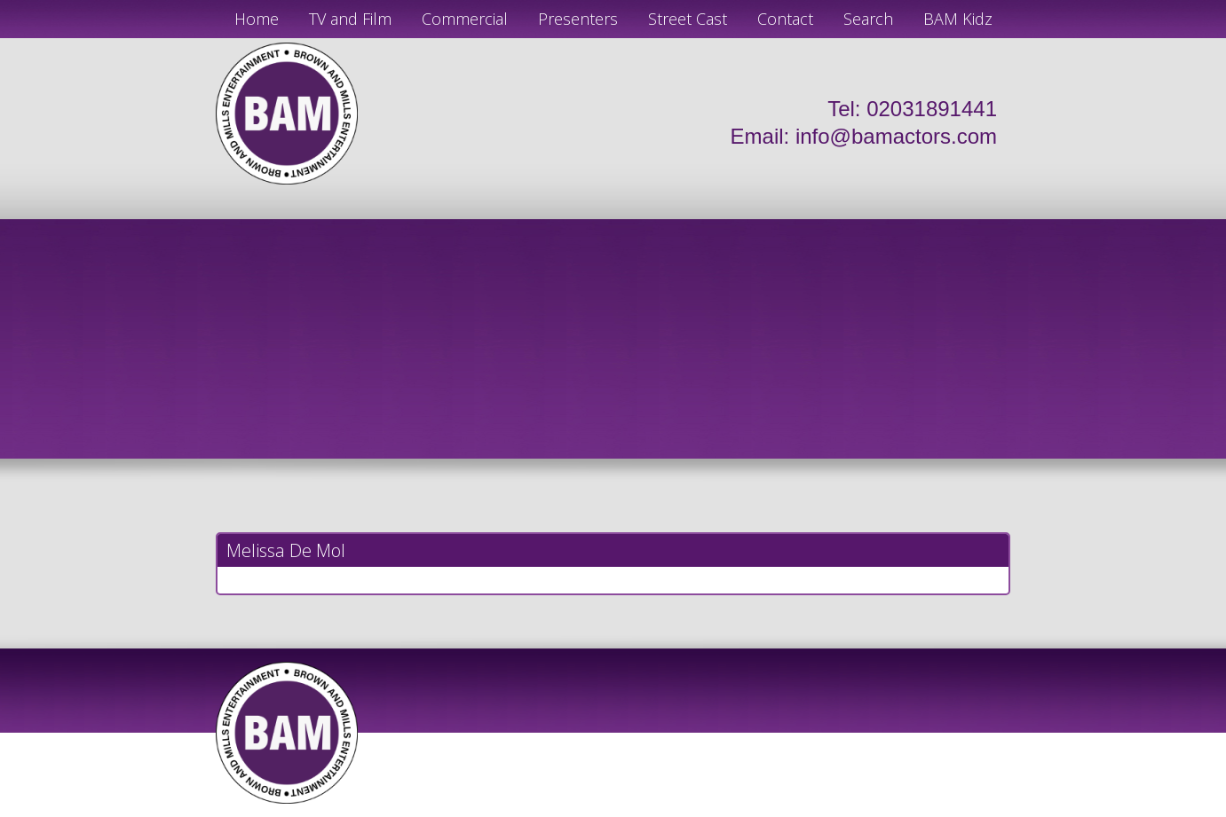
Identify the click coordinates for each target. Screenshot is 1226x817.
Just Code (729, 810)
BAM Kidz (958, 18)
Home (256, 18)
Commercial (465, 18)
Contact (785, 18)
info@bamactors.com (896, 136)
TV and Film (350, 18)
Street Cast (687, 18)
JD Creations (575, 810)
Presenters (578, 18)
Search (868, 18)
